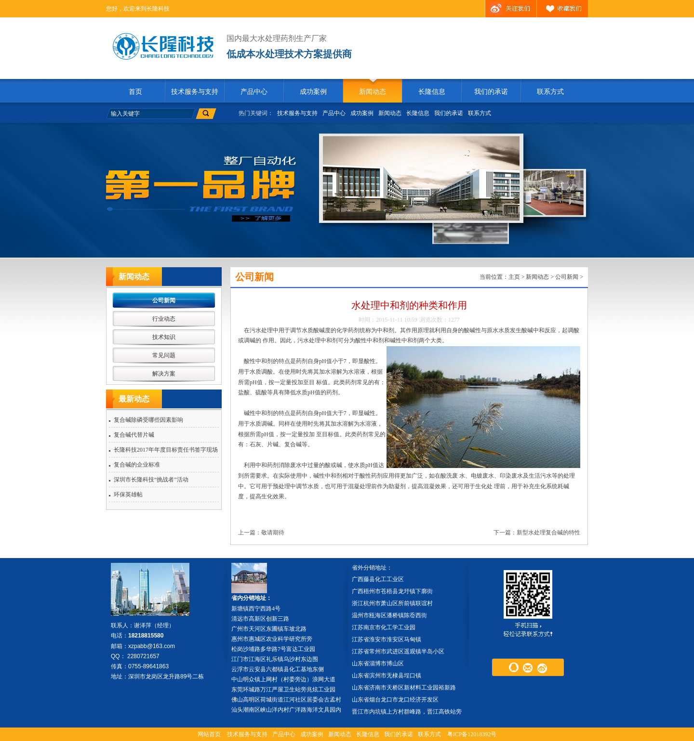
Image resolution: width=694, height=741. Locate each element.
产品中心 (253, 91)
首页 (135, 91)
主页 (514, 276)
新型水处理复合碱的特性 (548, 532)
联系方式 (550, 91)
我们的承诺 (491, 91)
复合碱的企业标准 (137, 464)
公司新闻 (163, 300)
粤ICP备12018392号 (472, 734)
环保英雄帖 (128, 494)
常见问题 (163, 355)
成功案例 (313, 91)
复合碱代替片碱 (134, 434)
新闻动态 (372, 91)
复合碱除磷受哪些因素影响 (148, 419)
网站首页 (209, 734)
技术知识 (163, 337)
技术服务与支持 (194, 91)
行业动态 (163, 318)
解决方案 (163, 373)
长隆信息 (431, 91)
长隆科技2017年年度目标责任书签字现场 (166, 449)
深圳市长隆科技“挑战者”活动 (151, 479)
